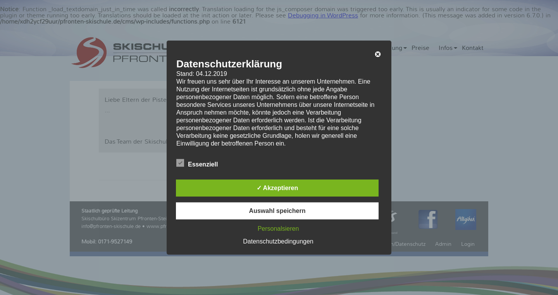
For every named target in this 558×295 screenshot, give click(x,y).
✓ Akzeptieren (277, 187)
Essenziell (197, 163)
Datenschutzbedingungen (278, 241)
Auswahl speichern (277, 210)
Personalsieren (278, 228)
